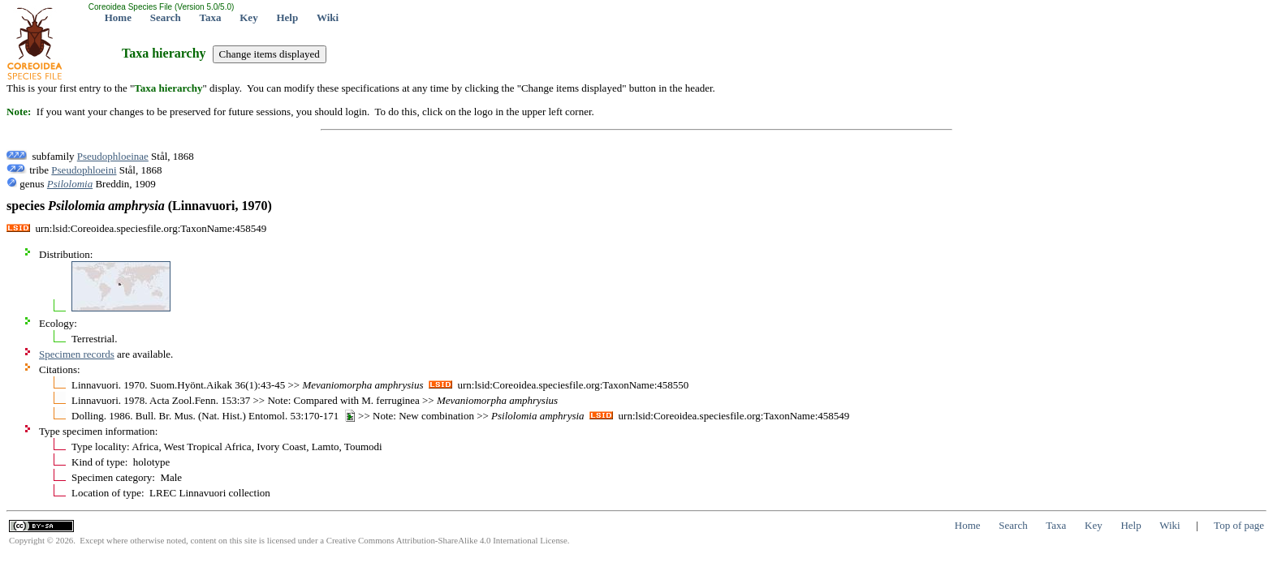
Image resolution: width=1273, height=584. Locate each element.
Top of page (1239, 525)
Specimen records (76, 354)
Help (287, 17)
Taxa (211, 17)
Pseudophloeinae (113, 156)
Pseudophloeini (83, 170)
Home (118, 17)
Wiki (328, 17)
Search (165, 17)
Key (248, 17)
